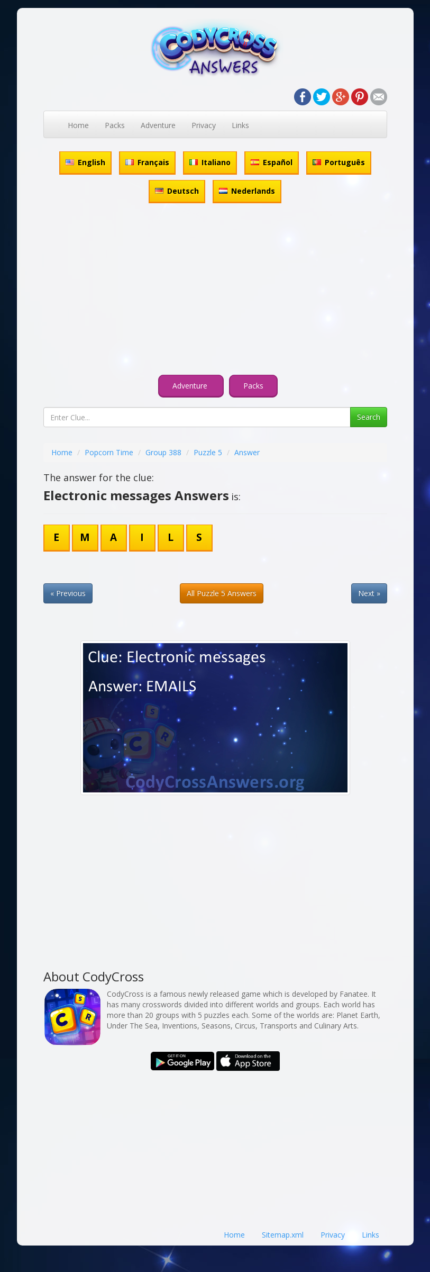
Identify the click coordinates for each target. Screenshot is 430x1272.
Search (368, 417)
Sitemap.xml (283, 1235)
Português (339, 162)
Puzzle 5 (208, 452)
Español (271, 162)
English (85, 162)
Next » (369, 593)
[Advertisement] (215, 290)
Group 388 (163, 452)
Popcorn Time (109, 452)
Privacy (203, 125)
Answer (247, 452)
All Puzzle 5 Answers (222, 593)
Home (78, 125)
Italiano (210, 162)
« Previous (68, 593)
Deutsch (177, 191)
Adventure (158, 125)
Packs (115, 125)
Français (147, 162)
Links (240, 125)
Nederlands (247, 191)
